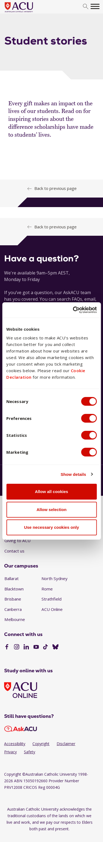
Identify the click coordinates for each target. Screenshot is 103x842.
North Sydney (54, 578)
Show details (73, 474)
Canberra (13, 609)
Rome (47, 589)
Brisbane (12, 599)
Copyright (40, 743)
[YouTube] (36, 647)
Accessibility (14, 743)
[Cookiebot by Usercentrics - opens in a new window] (73, 309)
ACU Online (52, 609)
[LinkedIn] (26, 647)
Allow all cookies (51, 491)
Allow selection (51, 509)
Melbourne (14, 619)
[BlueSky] (55, 647)
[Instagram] (16, 647)
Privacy (10, 751)
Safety (29, 751)
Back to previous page (55, 188)
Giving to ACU (17, 540)
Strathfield (51, 599)
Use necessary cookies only (51, 527)
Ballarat (11, 578)
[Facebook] (6, 647)
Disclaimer (66, 743)
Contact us (14, 551)
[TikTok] (45, 647)
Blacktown (14, 589)
